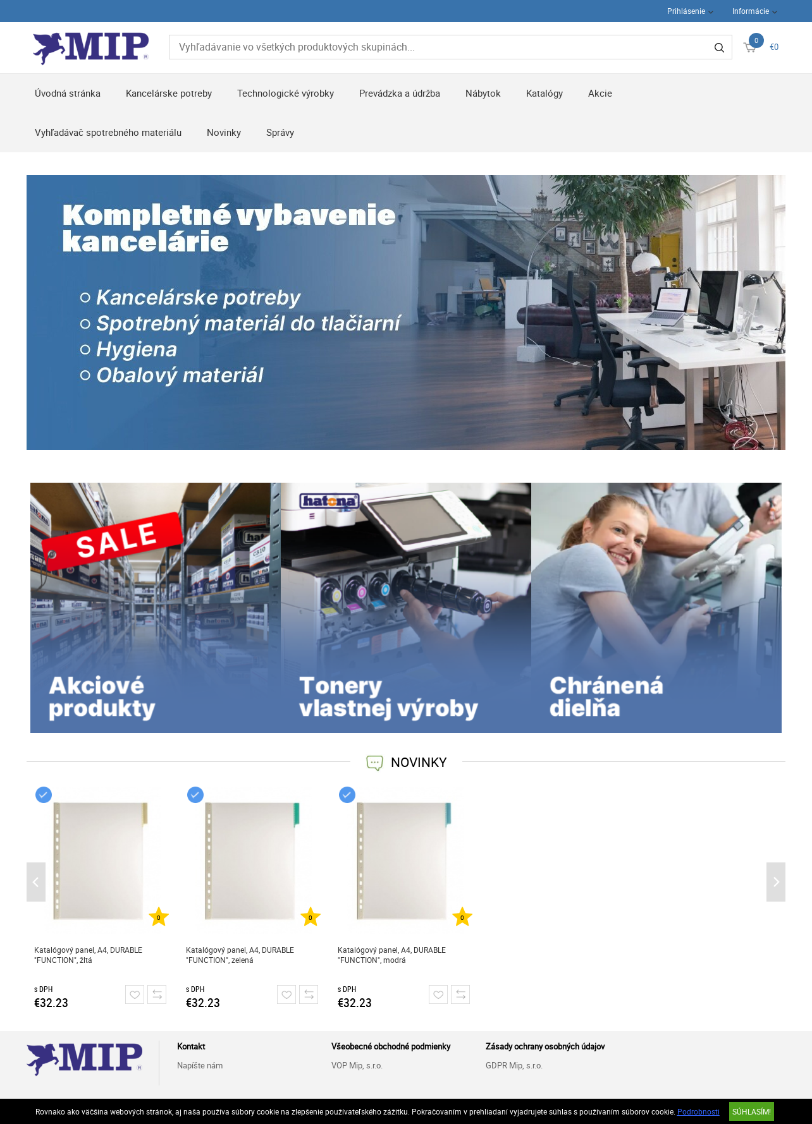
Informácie (750, 11)
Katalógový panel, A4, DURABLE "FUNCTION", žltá (88, 955)
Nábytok (483, 93)
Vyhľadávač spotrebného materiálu (108, 132)
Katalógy (544, 93)
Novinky (224, 132)
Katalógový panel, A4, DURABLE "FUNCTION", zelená (240, 955)
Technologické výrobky (285, 93)
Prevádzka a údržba (399, 93)
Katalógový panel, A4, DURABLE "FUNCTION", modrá (392, 955)
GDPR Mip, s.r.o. (514, 1065)
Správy (280, 132)
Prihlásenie (686, 11)
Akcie (600, 93)
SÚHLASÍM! (751, 1111)
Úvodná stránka (68, 93)
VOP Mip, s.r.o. (357, 1065)
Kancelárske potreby (169, 93)
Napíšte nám (200, 1065)
